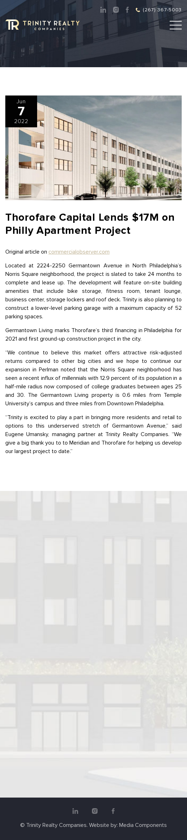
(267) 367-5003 (162, 10)
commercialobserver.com (79, 251)
